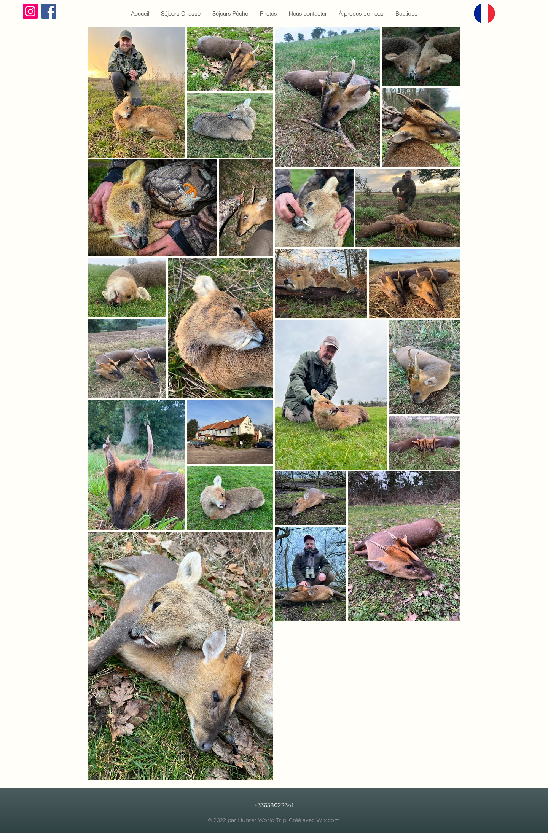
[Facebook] (48, 11)
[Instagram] (30, 11)
